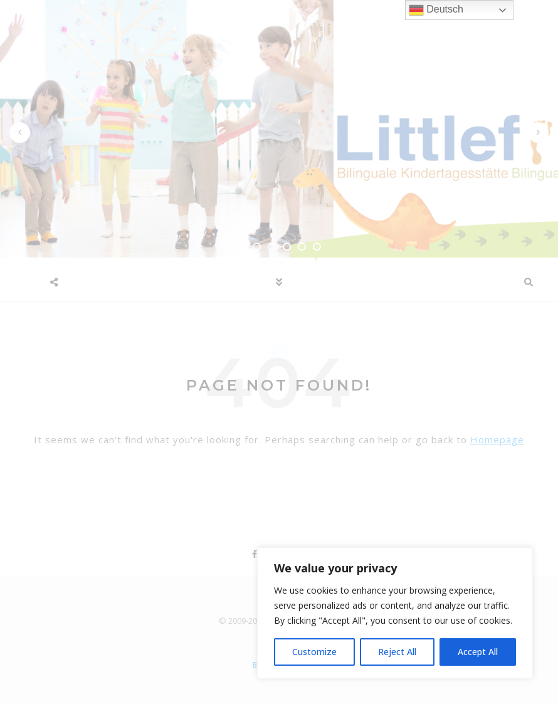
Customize (314, 652)
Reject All (397, 652)
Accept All (478, 652)
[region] (395, 613)
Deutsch (436, 10)
